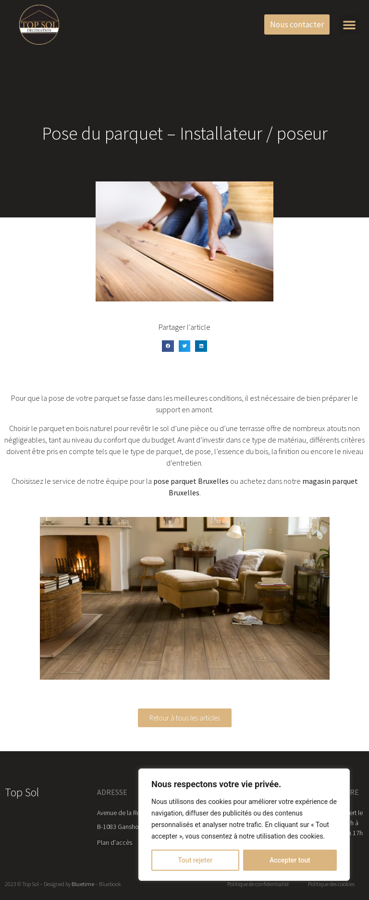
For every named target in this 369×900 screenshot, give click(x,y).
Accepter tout (290, 860)
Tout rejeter (195, 860)
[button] (349, 24)
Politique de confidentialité (258, 884)
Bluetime (83, 884)
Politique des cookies (331, 884)
